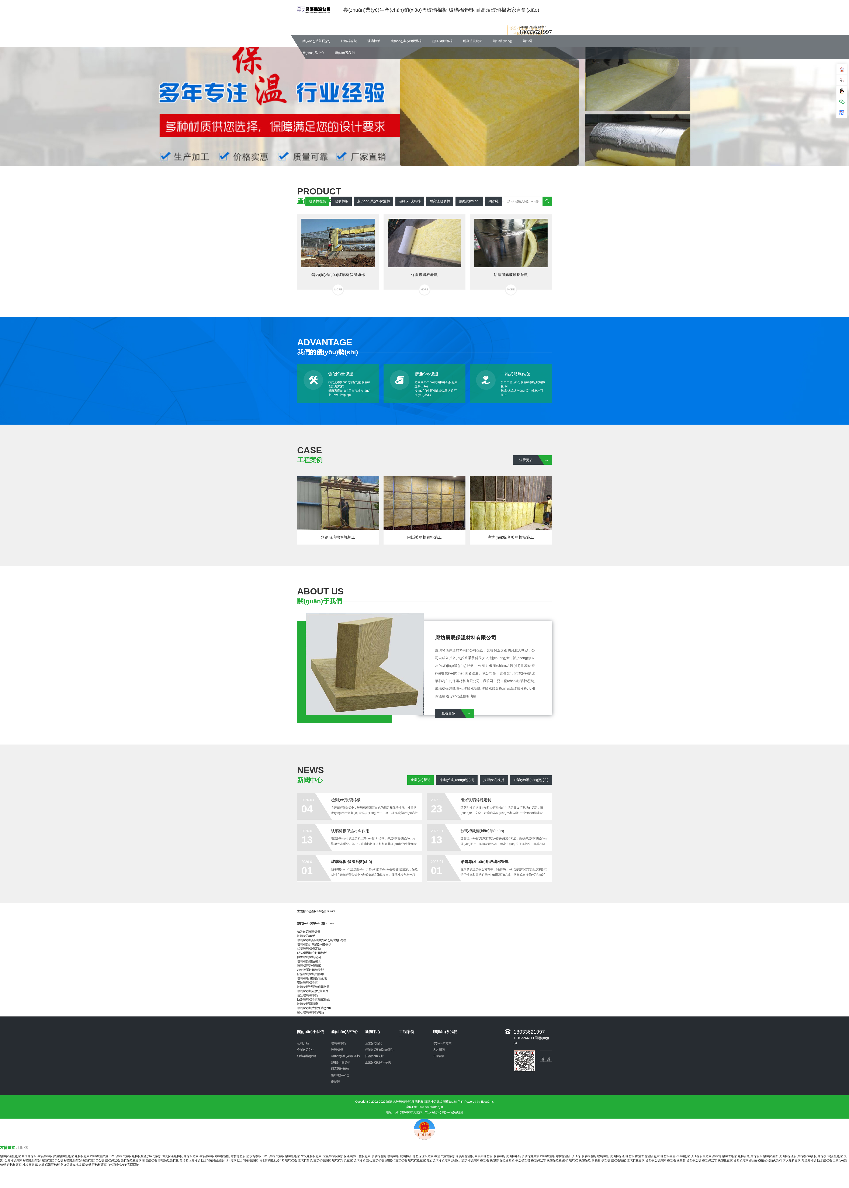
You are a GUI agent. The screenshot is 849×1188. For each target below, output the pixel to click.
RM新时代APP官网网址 (123, 1164)
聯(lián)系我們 (344, 53)
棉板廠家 (28, 1164)
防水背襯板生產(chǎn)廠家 (218, 1160)
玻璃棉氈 (499, 1156)
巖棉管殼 (744, 1156)
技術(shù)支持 (493, 780)
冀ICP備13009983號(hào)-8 (424, 1107)
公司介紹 (303, 1043)
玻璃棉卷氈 (349, 41)
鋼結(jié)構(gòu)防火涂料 (765, 1160)
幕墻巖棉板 (29, 1156)
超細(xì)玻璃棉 (442, 41)
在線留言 (439, 1056)
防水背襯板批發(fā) (271, 1160)
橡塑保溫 (585, 1160)
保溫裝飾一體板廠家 (357, 1156)
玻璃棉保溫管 (788, 1156)
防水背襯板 (253, 1156)
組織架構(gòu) (306, 1056)
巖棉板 (39, 1164)
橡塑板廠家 (725, 1160)
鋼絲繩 (527, 41)
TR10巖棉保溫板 (120, 1156)
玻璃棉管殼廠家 (701, 1156)
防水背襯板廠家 (247, 1160)
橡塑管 (639, 1156)
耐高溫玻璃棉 (472, 41)
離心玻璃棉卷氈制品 (310, 1012)
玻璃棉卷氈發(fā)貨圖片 (312, 991)
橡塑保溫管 (538, 1160)
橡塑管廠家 (652, 1156)
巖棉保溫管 (770, 1156)
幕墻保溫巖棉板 (168, 1160)
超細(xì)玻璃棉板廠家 (465, 1160)
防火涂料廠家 (792, 1160)
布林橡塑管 (238, 1156)
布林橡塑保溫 (99, 1156)
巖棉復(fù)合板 (807, 1156)
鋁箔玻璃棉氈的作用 (310, 974)
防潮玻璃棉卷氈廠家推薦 (313, 999)
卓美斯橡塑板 (465, 1156)
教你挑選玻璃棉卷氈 (310, 969)
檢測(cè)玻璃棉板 (308, 931)
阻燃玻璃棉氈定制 (309, 957)
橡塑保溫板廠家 (423, 1156)
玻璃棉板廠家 (322, 1160)
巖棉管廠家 (729, 1156)
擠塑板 (605, 1160)
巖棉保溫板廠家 (10, 1156)
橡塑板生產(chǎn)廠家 (675, 1156)
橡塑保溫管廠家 (444, 1156)
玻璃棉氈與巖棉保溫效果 (313, 986)
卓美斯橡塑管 (483, 1156)
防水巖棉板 (824, 1160)
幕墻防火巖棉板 (190, 1160)
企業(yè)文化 (305, 1049)
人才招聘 (439, 1049)
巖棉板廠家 (82, 1156)
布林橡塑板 (222, 1156)
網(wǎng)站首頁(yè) (316, 41)
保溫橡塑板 (507, 1160)
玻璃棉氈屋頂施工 (309, 961)
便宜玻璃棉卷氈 (307, 995)
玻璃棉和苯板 (306, 935)
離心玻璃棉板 (375, 1160)
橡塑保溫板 (554, 1160)
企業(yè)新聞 (420, 780)
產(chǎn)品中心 (313, 53)
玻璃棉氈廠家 (530, 1156)
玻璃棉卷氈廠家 (342, 1160)
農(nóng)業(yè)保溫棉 (406, 41)
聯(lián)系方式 (442, 1043)
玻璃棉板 (373, 41)
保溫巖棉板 (52, 1164)
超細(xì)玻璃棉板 (396, 1160)
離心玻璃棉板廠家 (438, 1160)
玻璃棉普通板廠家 (309, 965)
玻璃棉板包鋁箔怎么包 (312, 978)
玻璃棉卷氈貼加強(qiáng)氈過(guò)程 (321, 940)
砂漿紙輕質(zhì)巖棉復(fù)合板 (43, 1160)
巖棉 (565, 1160)
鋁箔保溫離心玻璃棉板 (312, 952)
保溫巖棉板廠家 (63, 1156)
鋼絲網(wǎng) (502, 41)
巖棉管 (716, 1156)
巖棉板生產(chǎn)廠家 (146, 1156)
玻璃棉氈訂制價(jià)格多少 (314, 944)
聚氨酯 (596, 1160)
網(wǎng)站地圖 (452, 1112)
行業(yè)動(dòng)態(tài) (456, 780)
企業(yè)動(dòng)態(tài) (530, 780)
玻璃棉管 (406, 1156)
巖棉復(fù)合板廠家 (830, 1156)
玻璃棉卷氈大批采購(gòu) (314, 1008)
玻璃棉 (576, 1156)
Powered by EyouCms (479, 1101)
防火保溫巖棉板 (172, 1156)
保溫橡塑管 (522, 1160)
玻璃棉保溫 (617, 1156)
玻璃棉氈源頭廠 (307, 1003)
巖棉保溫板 (112, 1160)
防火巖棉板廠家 (311, 1156)
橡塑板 (630, 1156)
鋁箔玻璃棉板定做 (309, 948)
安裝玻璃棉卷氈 (307, 982)
